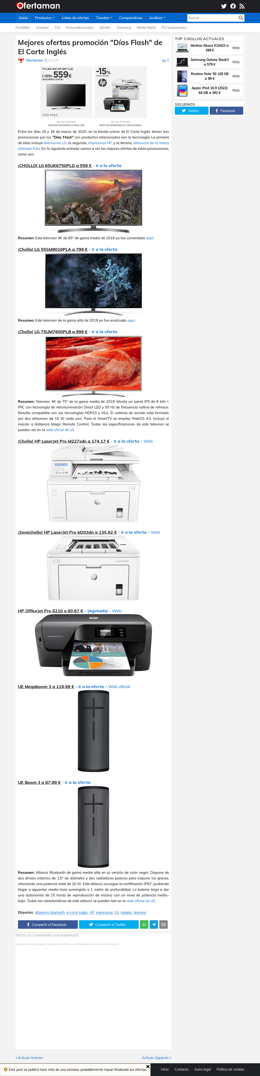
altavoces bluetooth (50, 912)
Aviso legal (202, 1069)
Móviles (105, 27)
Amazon (42, 27)
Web (148, 441)
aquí (149, 238)
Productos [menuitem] (43, 18)
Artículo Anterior (30, 1057)
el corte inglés (77, 912)
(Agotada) (97, 611)
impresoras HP (100, 143)
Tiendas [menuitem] (102, 18)
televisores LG (55, 143)
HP (92, 912)
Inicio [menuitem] (23, 18)
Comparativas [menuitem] (130, 18)
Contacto (182, 1069)
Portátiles (23, 27)
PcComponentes (174, 27)
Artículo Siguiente (155, 1057)
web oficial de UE (141, 901)
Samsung (124, 27)
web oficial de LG (60, 430)
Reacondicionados (80, 27)
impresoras (104, 912)
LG (117, 912)
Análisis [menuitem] (155, 18)
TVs (57, 27)
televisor (140, 912)
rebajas (126, 912)
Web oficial (119, 686)
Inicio (165, 1069)
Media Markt (146, 27)
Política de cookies (230, 1069)
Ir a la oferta (108, 165)
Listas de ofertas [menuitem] (75, 18)
